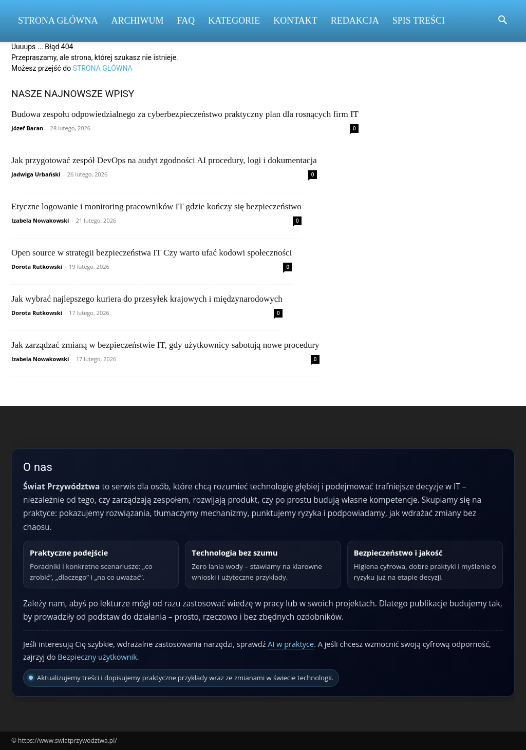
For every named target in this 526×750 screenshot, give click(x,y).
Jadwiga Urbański (36, 174)
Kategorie (234, 20)
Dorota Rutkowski (36, 266)
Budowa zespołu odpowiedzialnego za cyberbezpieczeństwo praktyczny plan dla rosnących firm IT (185, 114)
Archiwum (137, 20)
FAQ (186, 20)
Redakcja (355, 20)
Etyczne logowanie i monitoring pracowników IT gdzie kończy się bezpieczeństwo (156, 206)
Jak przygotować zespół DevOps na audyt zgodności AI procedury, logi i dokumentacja (164, 160)
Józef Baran (27, 128)
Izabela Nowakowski (40, 220)
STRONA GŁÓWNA (103, 68)
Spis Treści (418, 20)
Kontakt (295, 20)
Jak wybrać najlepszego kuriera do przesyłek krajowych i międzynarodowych (147, 299)
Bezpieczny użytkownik (97, 657)
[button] (502, 21)
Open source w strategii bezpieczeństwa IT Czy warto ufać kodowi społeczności (151, 253)
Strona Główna (58, 20)
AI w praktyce (291, 644)
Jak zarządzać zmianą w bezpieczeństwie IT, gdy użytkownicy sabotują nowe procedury (165, 345)
